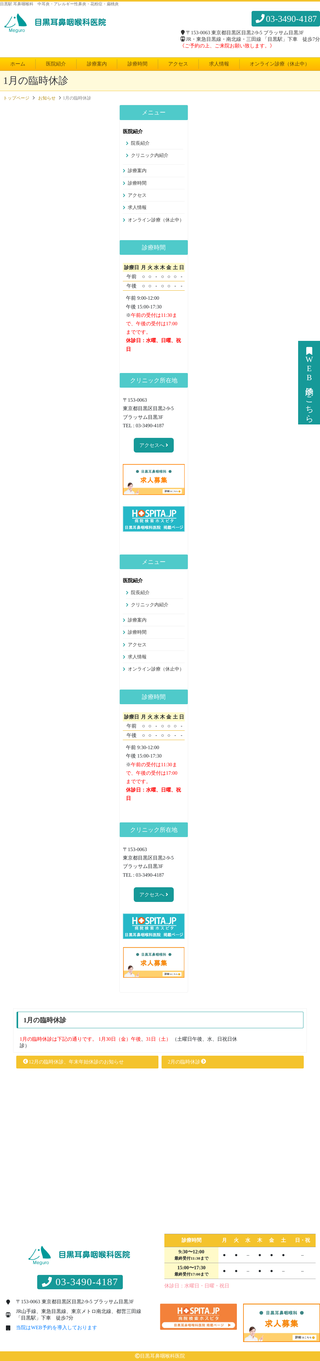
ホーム (17, 63)
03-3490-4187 (286, 19)
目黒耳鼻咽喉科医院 (162, 1356)
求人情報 (219, 63)
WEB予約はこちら (309, 382)
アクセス (178, 63)
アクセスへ (153, 445)
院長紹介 (140, 143)
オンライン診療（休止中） (280, 63)
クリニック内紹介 (149, 155)
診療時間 (138, 63)
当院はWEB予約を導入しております (56, 1327)
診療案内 (97, 63)
